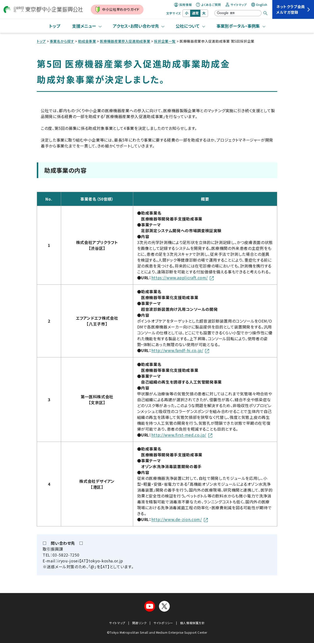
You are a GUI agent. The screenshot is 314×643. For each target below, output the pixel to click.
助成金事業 (87, 41)
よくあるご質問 (208, 5)
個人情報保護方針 (192, 623)
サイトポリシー (163, 623)
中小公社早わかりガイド (117, 9)
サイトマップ (236, 5)
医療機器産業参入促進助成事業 (125, 41)
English (259, 5)
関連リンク (139, 623)
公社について (187, 26)
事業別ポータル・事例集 (238, 26)
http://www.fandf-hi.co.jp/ (180, 350)
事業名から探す (62, 41)
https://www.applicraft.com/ (182, 277)
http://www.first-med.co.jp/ (181, 435)
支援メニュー (84, 26)
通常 (195, 13)
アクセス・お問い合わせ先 (136, 26)
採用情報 (183, 5)
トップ (54, 26)
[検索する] (265, 13)
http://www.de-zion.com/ (179, 519)
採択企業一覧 (165, 41)
